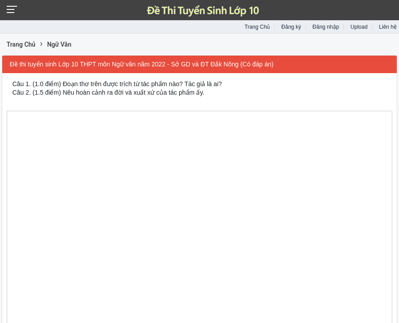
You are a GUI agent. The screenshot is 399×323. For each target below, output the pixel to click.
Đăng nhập (325, 27)
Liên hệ (388, 27)
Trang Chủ (257, 27)
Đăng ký (291, 27)
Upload (359, 27)
